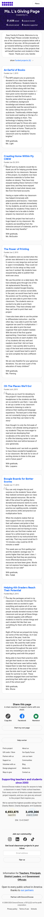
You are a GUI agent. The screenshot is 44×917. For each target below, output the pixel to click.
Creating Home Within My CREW (19, 158)
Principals (35, 873)
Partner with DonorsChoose (22, 897)
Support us (7, 760)
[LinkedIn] (17, 839)
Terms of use (24, 909)
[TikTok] (32, 839)
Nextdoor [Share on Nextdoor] (36, 717)
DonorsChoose (7, 4)
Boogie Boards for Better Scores (18, 480)
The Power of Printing (16, 249)
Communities (27, 760)
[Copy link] (8, 717)
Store (13, 752)
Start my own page (22, 728)
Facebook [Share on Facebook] (22, 717)
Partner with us (8, 756)
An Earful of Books (14, 70)
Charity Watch (8, 806)
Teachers (24, 873)
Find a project (8, 748)
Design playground (9, 768)
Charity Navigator (22, 806)
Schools (34, 909)
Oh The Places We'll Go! (17, 386)
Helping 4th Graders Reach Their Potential (19, 589)
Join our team (27, 756)
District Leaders (12, 876)
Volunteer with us (9, 764)
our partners (27, 890)
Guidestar (37, 806)
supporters (12, 813)
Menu (37, 3)
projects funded (32, 813)
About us (25, 748)
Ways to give (7, 772)
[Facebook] (25, 839)
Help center (22, 740)
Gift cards (6, 752)
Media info (26, 768)
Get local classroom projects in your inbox (22, 846)
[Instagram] (9, 839)
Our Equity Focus (28, 752)
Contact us (26, 772)
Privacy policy (12, 909)
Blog (23, 764)
